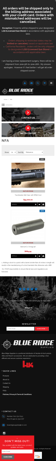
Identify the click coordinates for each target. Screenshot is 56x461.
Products (6, 376)
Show (7, 152)
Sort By (21, 152)
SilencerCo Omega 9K (28, 247)
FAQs (4, 390)
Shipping (6, 387)
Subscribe (41, 329)
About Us (6, 379)
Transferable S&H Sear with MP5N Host (28, 195)
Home (5, 99)
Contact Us (6, 383)
